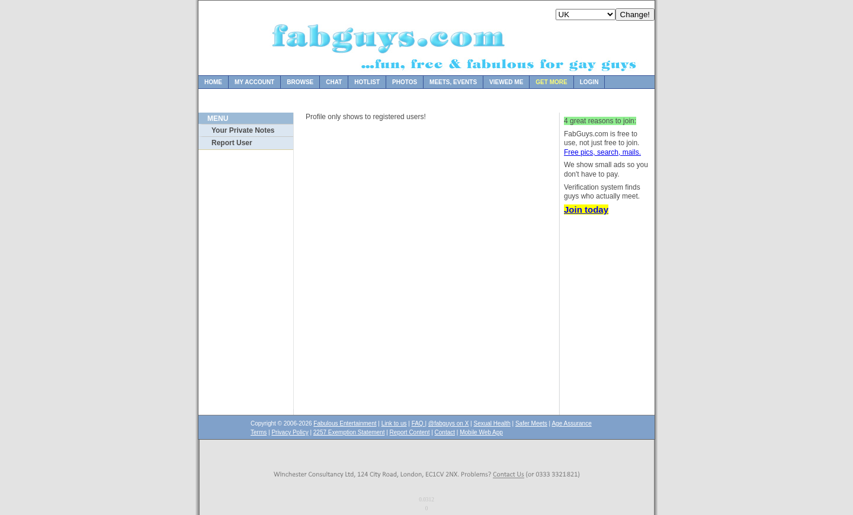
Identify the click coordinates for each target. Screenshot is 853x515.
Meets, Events (453, 82)
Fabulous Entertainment (344, 423)
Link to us (394, 423)
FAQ (418, 423)
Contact (445, 432)
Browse (300, 82)
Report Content (410, 432)
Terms (259, 432)
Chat (334, 82)
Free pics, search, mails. (602, 152)
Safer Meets (531, 423)
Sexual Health (492, 423)
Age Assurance (571, 423)
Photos (404, 82)
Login (589, 82)
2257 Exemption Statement (349, 432)
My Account (254, 82)
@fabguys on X (448, 423)
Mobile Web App (481, 432)
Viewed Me (506, 82)
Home (213, 82)
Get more (551, 82)
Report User (231, 143)
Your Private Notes (242, 130)
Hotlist (367, 82)
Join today (586, 209)
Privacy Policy (289, 432)
